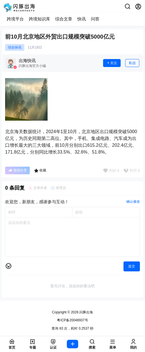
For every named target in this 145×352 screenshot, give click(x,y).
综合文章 (63, 18)
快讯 (81, 18)
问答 (95, 18)
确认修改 (133, 202)
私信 (132, 63)
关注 (112, 63)
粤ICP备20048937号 (72, 320)
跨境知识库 (39, 18)
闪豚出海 (85, 312)
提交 (131, 266)
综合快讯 (15, 47)
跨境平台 (15, 18)
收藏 (40, 170)
